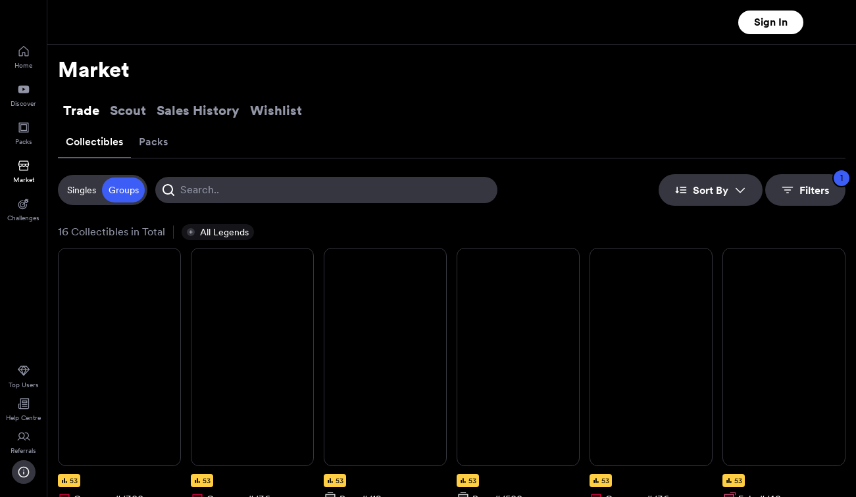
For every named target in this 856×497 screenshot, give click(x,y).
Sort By (710, 190)
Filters (813, 185)
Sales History (198, 110)
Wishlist (276, 110)
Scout (128, 110)
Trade (81, 110)
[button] (218, 232)
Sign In (771, 22)
